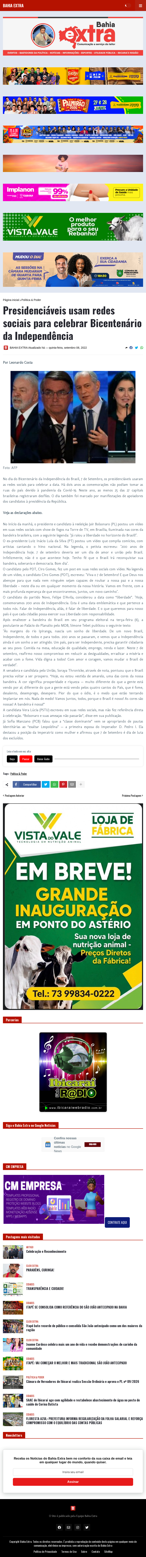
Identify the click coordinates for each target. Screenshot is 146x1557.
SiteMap (108, 1551)
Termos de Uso (69, 1551)
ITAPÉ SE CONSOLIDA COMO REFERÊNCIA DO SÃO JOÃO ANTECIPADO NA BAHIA (76, 1307)
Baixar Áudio (43, 759)
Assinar (73, 1481)
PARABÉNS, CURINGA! (40, 1270)
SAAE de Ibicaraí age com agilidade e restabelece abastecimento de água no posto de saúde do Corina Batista (83, 1402)
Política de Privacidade (45, 1551)
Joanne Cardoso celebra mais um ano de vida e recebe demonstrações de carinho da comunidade (81, 1346)
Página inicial (11, 300)
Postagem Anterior (14, 795)
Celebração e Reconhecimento (46, 1251)
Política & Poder (31, 300)
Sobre (84, 1551)
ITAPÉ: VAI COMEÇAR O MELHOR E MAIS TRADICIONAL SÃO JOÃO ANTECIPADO (76, 1363)
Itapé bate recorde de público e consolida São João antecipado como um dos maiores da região (84, 1328)
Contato (96, 1551)
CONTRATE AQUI (117, 1222)
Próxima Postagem (131, 795)
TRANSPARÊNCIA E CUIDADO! (45, 1289)
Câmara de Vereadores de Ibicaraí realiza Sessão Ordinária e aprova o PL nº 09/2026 (82, 1382)
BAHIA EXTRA (13, 5)
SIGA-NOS (92, 1144)
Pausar (25, 759)
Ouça (12, 759)
